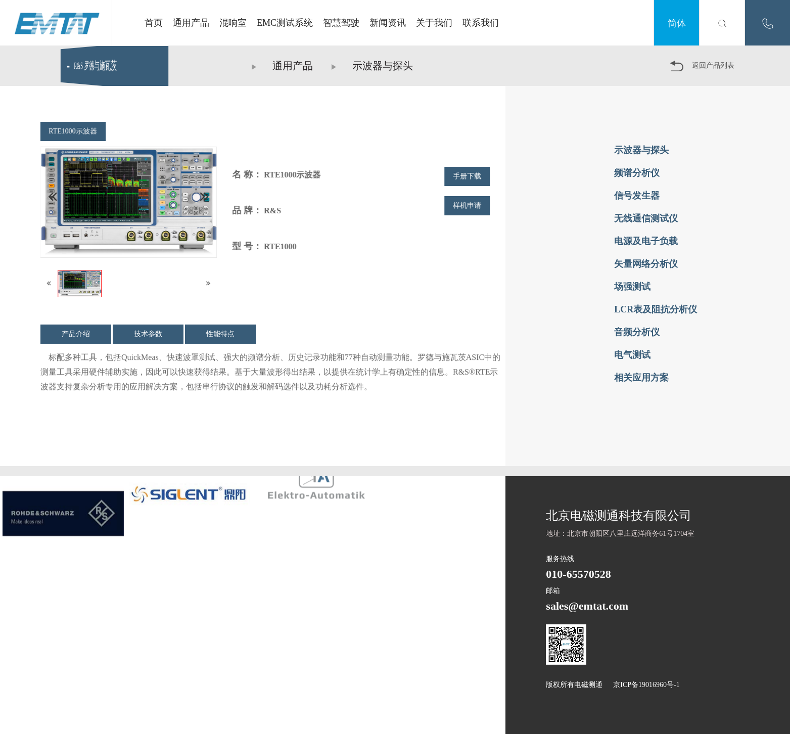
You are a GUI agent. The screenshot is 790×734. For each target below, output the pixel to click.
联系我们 (480, 23)
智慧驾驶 (341, 23)
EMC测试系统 (285, 23)
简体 (677, 22)
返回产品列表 (702, 66)
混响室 (233, 23)
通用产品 (191, 23)
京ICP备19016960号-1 (646, 685)
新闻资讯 (387, 23)
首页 (154, 23)
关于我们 (434, 23)
